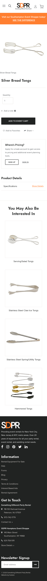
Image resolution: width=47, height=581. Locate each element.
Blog (3, 474)
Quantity (6, 95)
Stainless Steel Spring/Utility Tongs (23, 359)
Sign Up (11, 162)
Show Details (37, 186)
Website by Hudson (8, 575)
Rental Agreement (9, 492)
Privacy (4, 479)
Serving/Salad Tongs (23, 261)
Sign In (25, 162)
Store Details (7, 545)
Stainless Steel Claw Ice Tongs (23, 310)
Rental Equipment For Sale (13, 461)
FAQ (3, 466)
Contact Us (7, 522)
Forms (4, 470)
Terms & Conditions (9, 483)
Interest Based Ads (9, 488)
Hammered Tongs (23, 408)
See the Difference (24, 20)
